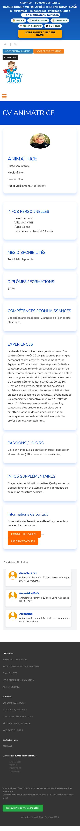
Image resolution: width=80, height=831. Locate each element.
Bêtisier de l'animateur (17, 723)
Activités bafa (11, 687)
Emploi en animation (15, 659)
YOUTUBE (14, 771)
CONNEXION (10, 57)
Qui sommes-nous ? (14, 702)
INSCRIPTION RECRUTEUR (48, 51)
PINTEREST (15, 768)
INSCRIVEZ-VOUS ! (23, 541)
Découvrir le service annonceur (22, 807)
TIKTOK (13, 765)
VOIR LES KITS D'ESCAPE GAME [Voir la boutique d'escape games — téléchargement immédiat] (40, 33)
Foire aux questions (15, 709)
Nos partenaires (13, 730)
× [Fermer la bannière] (75, 4)
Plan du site (10, 673)
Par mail (7, 746)
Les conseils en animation (18, 680)
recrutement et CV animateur (21, 666)
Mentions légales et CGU (18, 716)
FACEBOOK (15, 762)
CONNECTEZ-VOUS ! (24, 534)
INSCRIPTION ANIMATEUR (17, 51)
